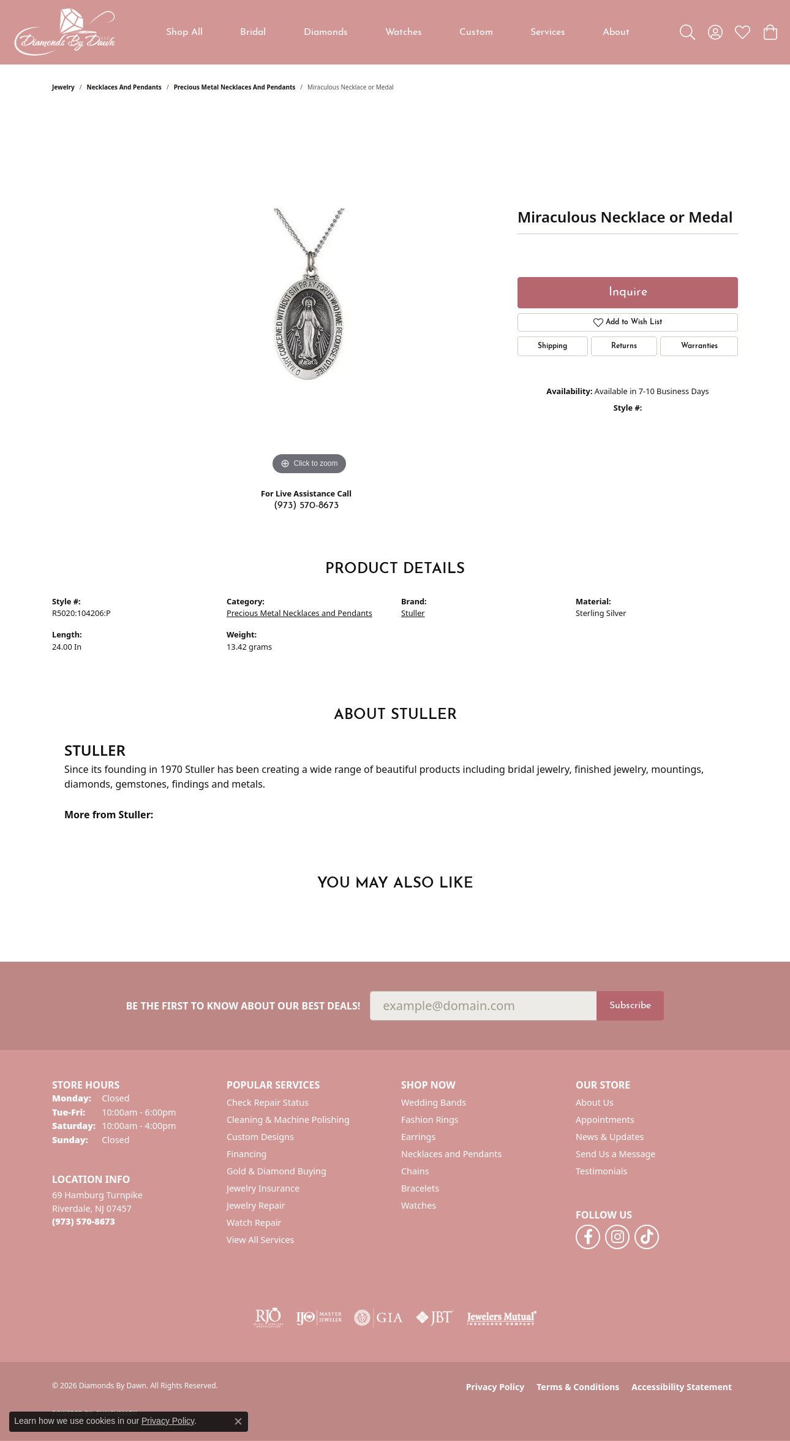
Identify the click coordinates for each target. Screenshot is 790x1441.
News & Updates (610, 1137)
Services (547, 32)
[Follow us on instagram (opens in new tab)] (617, 1237)
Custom (476, 32)
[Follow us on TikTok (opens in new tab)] (646, 1237)
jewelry (63, 87)
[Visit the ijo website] (319, 1317)
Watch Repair (254, 1222)
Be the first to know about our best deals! (243, 1006)
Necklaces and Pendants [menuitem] (451, 1154)
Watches (403, 32)
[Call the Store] (83, 1221)
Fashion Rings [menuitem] (430, 1119)
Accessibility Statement (681, 1387)
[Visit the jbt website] (434, 1317)
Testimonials (601, 1171)
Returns (624, 346)
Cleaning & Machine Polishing (288, 1119)
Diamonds (326, 32)
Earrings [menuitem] (418, 1137)
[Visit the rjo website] (268, 1317)
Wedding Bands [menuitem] (433, 1102)
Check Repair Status (268, 1102)
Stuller (413, 612)
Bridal (253, 32)
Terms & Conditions (577, 1387)
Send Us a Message (615, 1154)
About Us (595, 1102)
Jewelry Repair (256, 1205)
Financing (246, 1154)
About (616, 32)
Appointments (605, 1119)
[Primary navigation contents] (398, 32)
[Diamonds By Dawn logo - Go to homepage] (64, 32)
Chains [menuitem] (415, 1171)
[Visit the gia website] (378, 1317)
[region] (309, 294)
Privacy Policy (495, 1387)
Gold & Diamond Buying (276, 1171)
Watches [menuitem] (418, 1205)
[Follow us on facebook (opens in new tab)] (588, 1237)
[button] (687, 32)
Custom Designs (260, 1137)
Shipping (552, 346)
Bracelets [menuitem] (420, 1188)
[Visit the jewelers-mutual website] (502, 1317)
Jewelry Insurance (263, 1188)
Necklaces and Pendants (124, 87)
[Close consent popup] (238, 1421)
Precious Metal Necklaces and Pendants (235, 87)
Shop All (184, 32)
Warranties (699, 346)
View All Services (261, 1239)
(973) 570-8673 (306, 506)
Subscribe (630, 1006)
